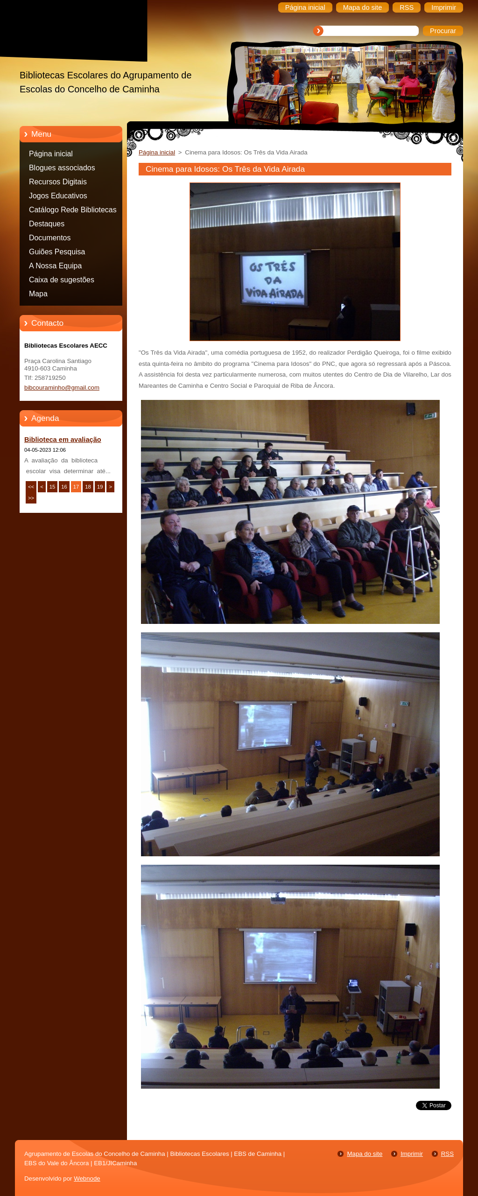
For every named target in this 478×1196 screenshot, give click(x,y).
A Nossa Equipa (55, 266)
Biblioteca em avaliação (62, 439)
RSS (447, 1153)
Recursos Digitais (58, 182)
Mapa (38, 294)
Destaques (46, 224)
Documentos (49, 238)
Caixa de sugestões (61, 280)
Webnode (87, 1178)
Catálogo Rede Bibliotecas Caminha (73, 211)
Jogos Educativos (58, 196)
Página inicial (51, 154)
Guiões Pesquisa (57, 252)
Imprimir (412, 1153)
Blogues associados (62, 168)
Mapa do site (364, 1153)
